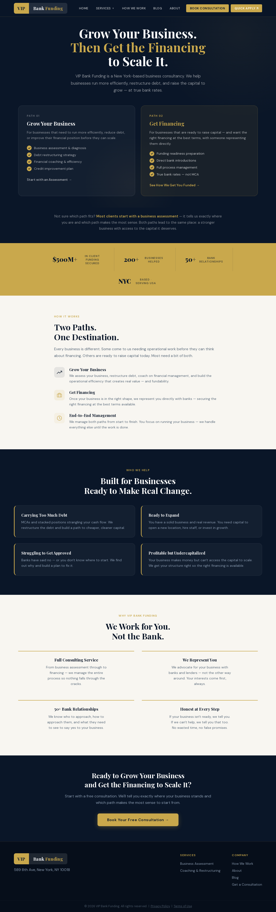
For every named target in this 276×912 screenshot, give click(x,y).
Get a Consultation (247, 885)
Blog (235, 878)
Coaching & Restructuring (200, 871)
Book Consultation (207, 8)
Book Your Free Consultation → (138, 819)
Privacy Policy (160, 906)
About (237, 871)
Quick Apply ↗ (246, 8)
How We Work (242, 864)
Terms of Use (183, 906)
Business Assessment (197, 864)
